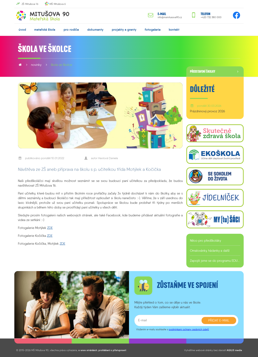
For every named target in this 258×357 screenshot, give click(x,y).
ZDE (50, 228)
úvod (22, 30)
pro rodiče (71, 30)
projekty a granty (124, 30)
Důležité (202, 89)
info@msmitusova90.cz (170, 17)
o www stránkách (87, 350)
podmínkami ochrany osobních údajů (189, 329)
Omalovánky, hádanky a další (210, 251)
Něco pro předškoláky (205, 241)
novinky (36, 65)
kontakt (174, 30)
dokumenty (95, 30)
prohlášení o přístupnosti (112, 350)
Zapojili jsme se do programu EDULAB (215, 261)
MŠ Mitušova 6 (57, 4)
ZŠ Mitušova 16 (30, 4)
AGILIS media (234, 350)
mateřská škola (44, 30)
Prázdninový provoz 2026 (207, 111)
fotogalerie (153, 30)
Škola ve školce (61, 65)
